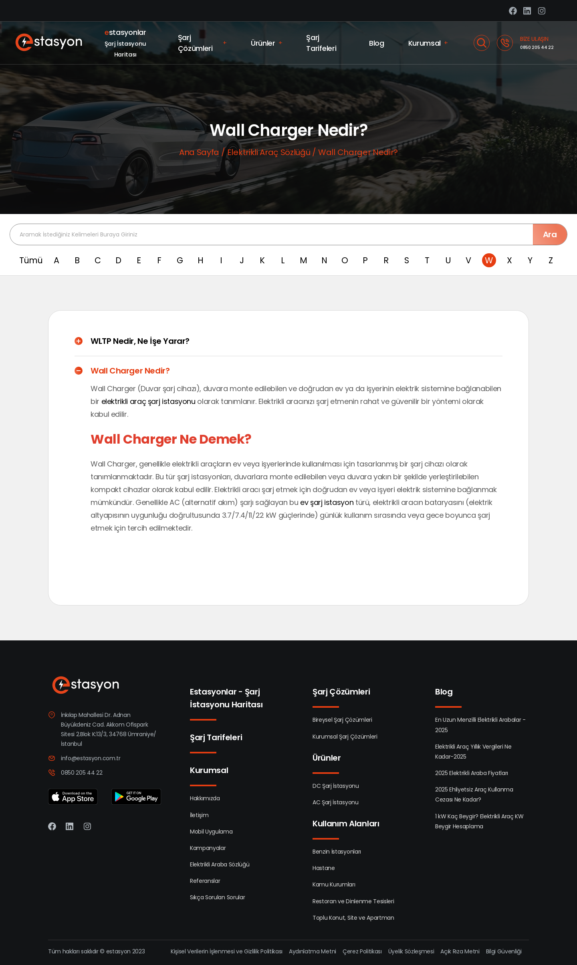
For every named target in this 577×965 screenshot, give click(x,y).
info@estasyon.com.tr (91, 758)
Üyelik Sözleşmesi (411, 951)
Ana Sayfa (199, 152)
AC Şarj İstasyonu (336, 802)
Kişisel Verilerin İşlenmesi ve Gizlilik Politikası (226, 951)
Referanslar (205, 881)
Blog (376, 43)
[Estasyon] (49, 43)
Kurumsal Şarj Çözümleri (345, 737)
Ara (550, 234)
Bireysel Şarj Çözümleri (342, 720)
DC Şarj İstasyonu (336, 786)
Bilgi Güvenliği (504, 951)
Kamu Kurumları (334, 884)
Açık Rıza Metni (459, 951)
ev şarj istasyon (326, 502)
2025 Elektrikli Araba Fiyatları (471, 773)
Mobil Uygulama (211, 832)
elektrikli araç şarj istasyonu (148, 401)
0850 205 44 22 (537, 47)
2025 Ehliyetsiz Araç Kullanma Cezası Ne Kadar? (474, 794)
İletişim (199, 815)
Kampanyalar (208, 848)
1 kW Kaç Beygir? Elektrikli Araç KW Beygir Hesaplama (479, 821)
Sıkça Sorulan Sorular (217, 897)
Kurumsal (428, 43)
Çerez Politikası (362, 951)
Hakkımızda (205, 798)
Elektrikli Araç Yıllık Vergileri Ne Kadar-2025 (473, 752)
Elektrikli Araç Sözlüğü (269, 152)
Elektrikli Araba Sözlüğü (219, 864)
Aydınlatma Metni (312, 951)
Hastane (324, 868)
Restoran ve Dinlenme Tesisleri (353, 901)
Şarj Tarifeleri (321, 42)
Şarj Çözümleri (202, 42)
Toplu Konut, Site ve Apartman (353, 918)
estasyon (118, 951)
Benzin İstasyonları (337, 852)
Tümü (31, 260)
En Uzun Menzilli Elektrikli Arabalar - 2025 (480, 725)
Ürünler (266, 43)
